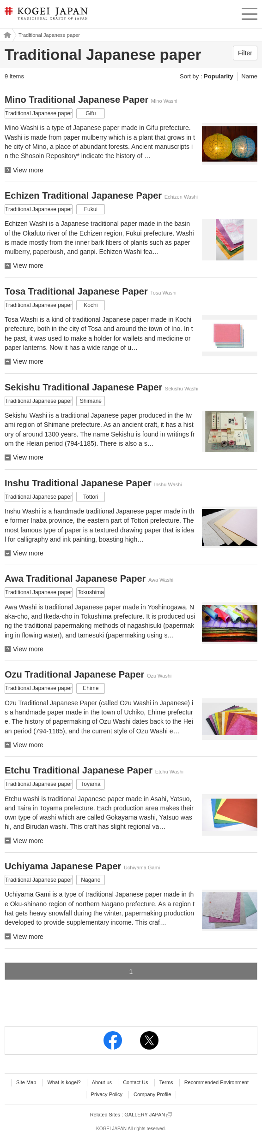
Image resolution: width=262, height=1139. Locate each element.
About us (102, 1082)
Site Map (26, 1082)
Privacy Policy (106, 1094)
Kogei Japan (6, 35)
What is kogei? (63, 1082)
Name (249, 76)
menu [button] (249, 12)
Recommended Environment (216, 1082)
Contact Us (135, 1082)
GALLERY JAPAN (148, 1115)
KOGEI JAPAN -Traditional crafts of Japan (45, 16)
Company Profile (152, 1094)
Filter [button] (245, 53)
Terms (166, 1082)
